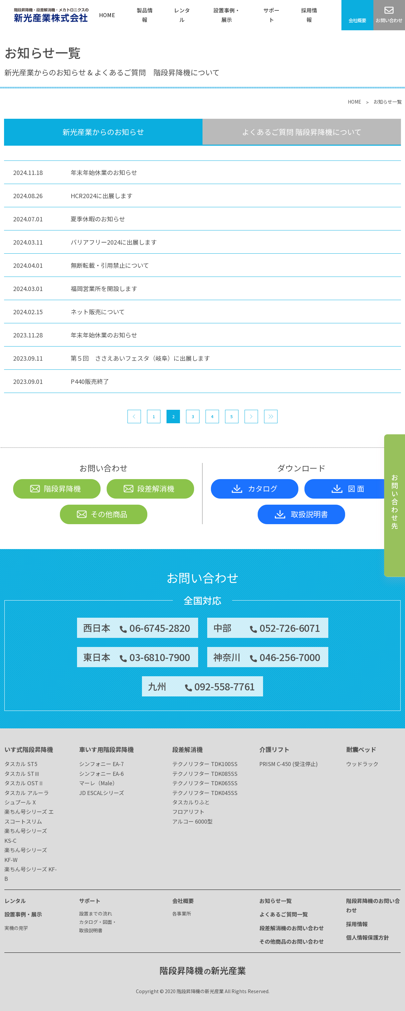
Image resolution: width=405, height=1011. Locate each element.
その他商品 (101, 513)
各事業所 (181, 913)
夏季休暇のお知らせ (98, 218)
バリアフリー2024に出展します (114, 242)
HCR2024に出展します (102, 195)
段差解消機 (148, 488)
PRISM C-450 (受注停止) (288, 764)
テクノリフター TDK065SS (204, 783)
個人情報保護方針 (367, 937)
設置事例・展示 (23, 914)
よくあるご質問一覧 (283, 914)
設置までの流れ (95, 913)
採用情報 (357, 924)
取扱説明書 (301, 513)
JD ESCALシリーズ (101, 793)
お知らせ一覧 (275, 901)
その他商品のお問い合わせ (291, 941)
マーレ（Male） (98, 783)
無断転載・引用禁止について (110, 265)
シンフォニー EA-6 (101, 773)
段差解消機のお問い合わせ (291, 928)
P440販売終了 (90, 381)
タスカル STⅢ (22, 773)
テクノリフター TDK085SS (204, 773)
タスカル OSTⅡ (24, 783)
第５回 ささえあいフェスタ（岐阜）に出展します (140, 358)
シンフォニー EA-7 (101, 764)
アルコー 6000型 (192, 821)
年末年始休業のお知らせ (104, 172)
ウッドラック (362, 764)
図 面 (348, 488)
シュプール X (20, 802)
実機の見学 (16, 928)
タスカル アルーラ (26, 793)
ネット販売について (98, 311)
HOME (354, 101)
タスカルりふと (191, 802)
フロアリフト (188, 811)
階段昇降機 (55, 488)
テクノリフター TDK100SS (204, 764)
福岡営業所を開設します (104, 288)
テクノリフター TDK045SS (204, 793)
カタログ (255, 488)
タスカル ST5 (20, 764)
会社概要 (183, 901)
